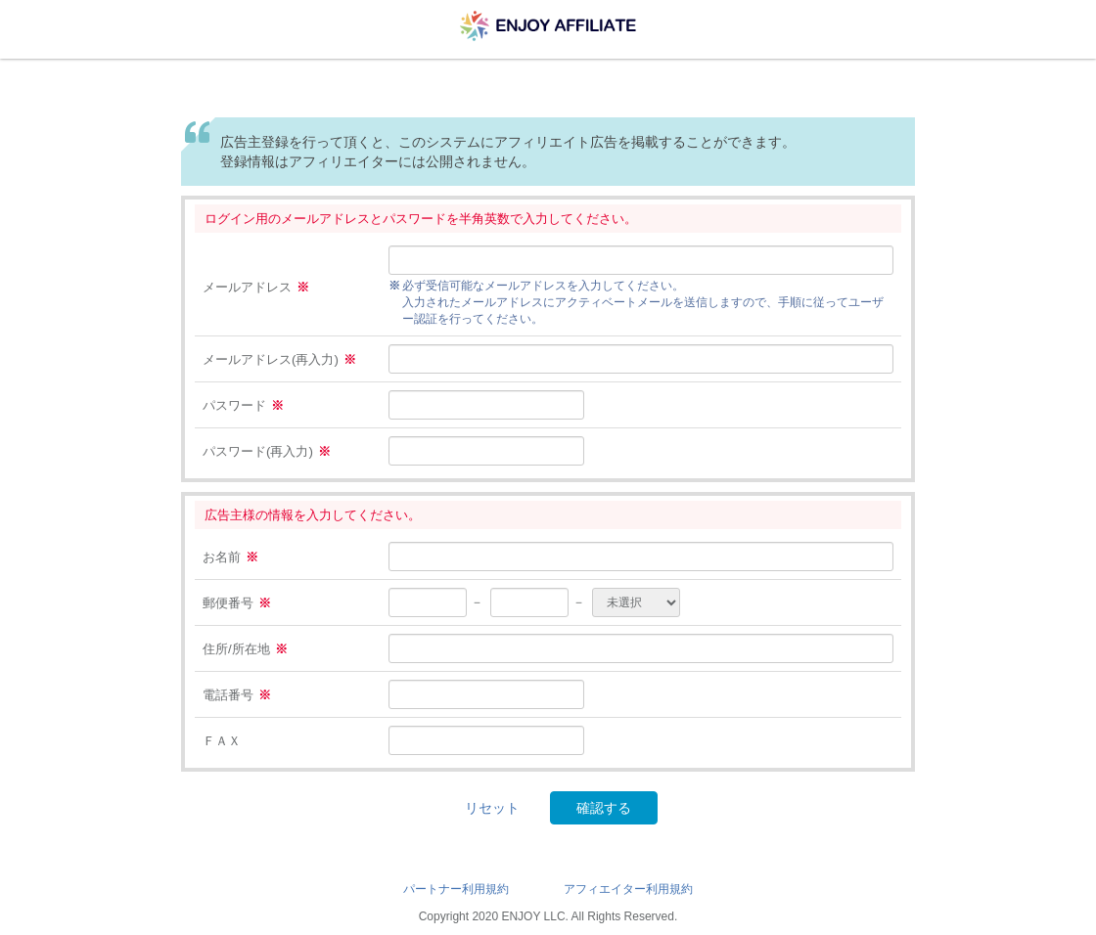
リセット (492, 808)
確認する (603, 808)
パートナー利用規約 (456, 889)
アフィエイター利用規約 (628, 889)
